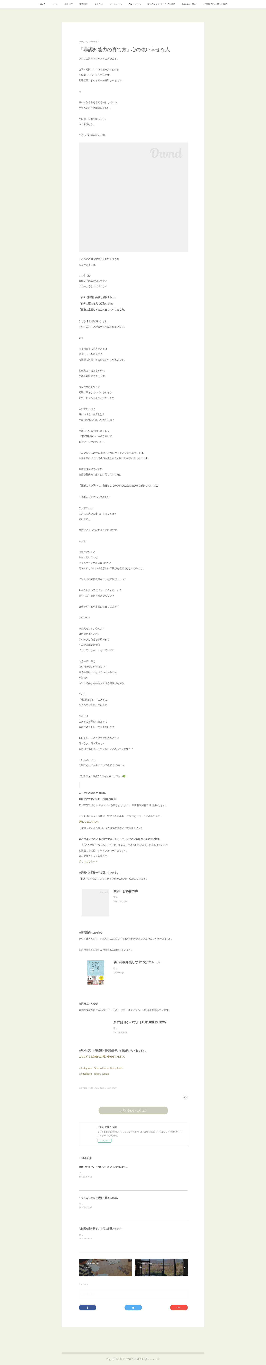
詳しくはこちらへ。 (90, 821)
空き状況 (69, 4)
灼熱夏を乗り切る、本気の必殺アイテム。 (101, 1232)
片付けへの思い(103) (96, 1091)
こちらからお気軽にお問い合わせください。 (102, 1060)
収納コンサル (134, 4)
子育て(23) (83, 1091)
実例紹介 (84, 4)
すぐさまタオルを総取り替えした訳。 (99, 1201)
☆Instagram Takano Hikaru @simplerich (101, 1071)
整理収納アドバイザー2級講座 (161, 4)
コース (55, 4)
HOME (42, 4)
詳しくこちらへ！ (92, 861)
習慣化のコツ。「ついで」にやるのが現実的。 (104, 1170)
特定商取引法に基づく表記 (215, 4)
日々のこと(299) (111, 1091)
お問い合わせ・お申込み (133, 1114)
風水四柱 (98, 4)
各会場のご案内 (189, 4)
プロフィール (115, 4)
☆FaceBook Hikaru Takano (94, 1077)
